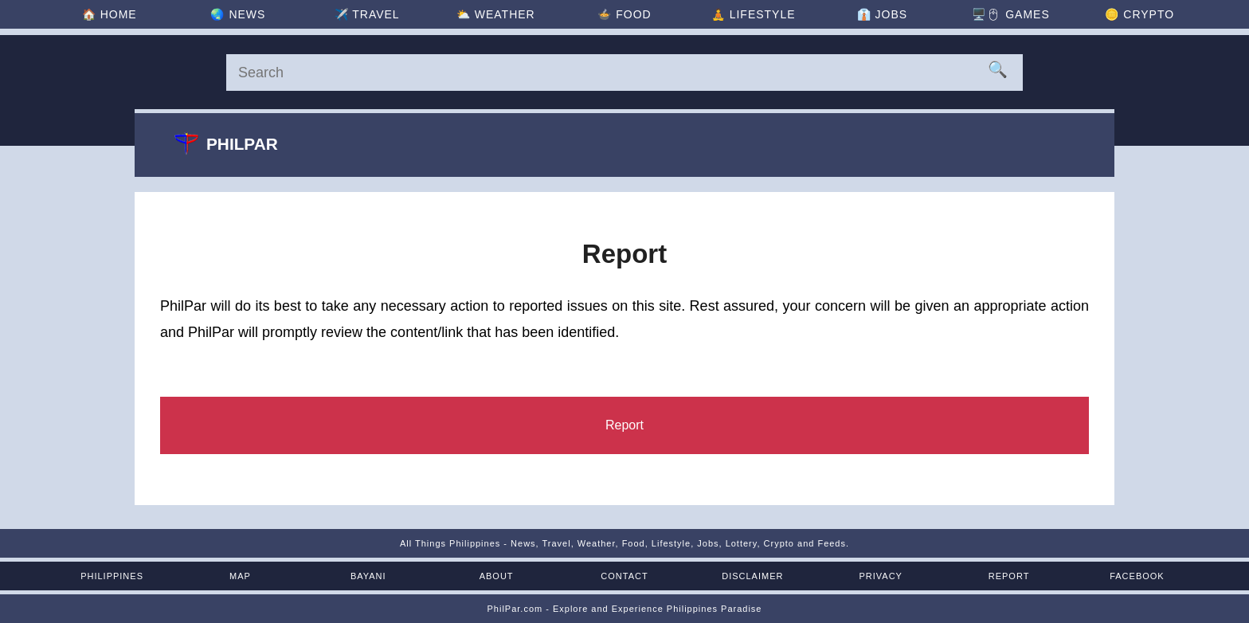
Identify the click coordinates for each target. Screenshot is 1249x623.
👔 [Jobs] (882, 14)
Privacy (880, 576)
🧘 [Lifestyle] (753, 14)
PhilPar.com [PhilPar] (514, 608)
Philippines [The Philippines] (111, 576)
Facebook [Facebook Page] (1137, 576)
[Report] (624, 425)
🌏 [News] (237, 14)
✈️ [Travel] (367, 14)
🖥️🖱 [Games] (1010, 14)
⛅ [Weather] (495, 14)
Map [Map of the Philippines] (240, 576)
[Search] (624, 72)
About (497, 576)
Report (1009, 576)
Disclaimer (752, 576)
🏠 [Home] (109, 14)
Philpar (226, 143)
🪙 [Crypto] (1139, 14)
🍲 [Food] (624, 14)
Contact (624, 576)
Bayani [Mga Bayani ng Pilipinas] (368, 576)
